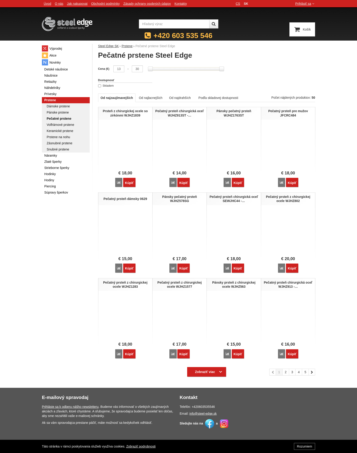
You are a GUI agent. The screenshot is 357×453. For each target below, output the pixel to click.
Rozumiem (304, 446)
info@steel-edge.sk (203, 413)
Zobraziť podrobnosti (141, 446)
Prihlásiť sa (305, 3)
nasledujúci (312, 372)
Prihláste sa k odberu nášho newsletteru (70, 406)
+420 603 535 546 (182, 35)
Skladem (106, 85)
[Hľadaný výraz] (174, 23)
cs (238, 3)
